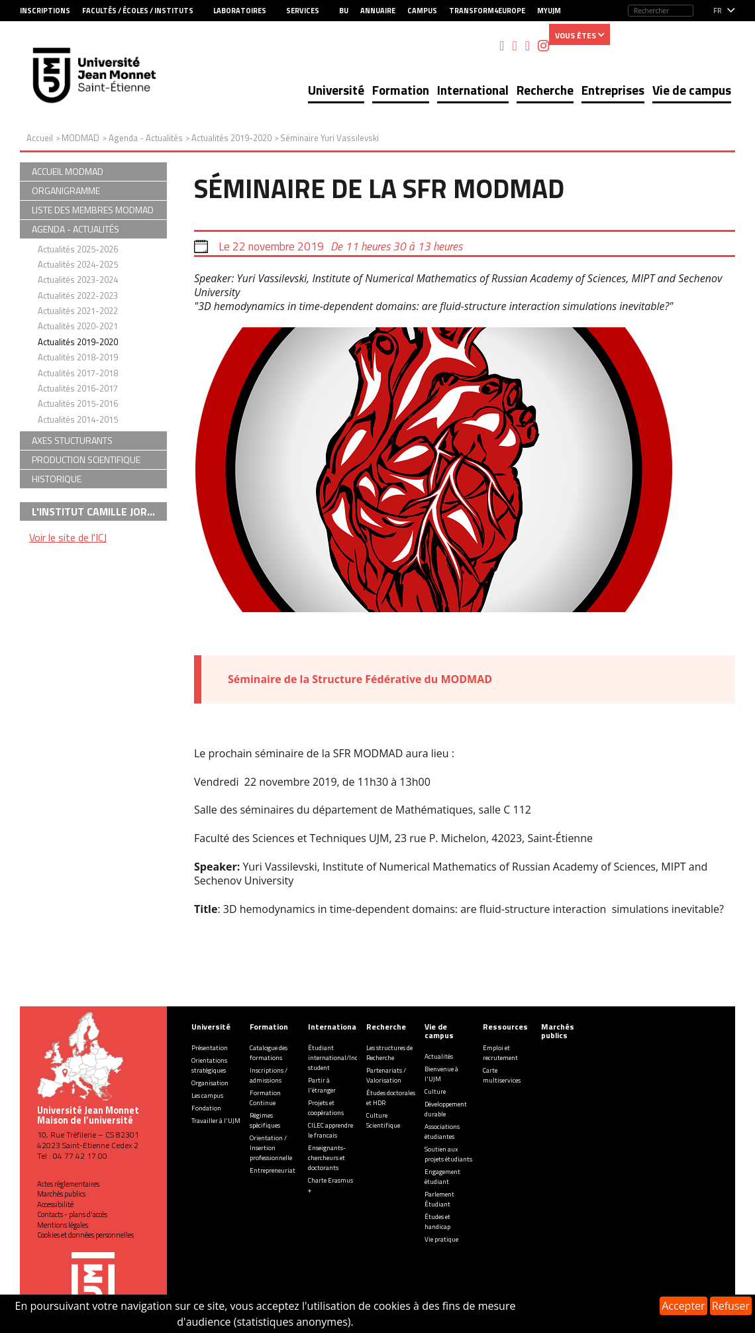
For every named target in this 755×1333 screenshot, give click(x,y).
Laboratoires (239, 10)
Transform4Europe (487, 10)
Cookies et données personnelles (85, 1235)
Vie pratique (441, 1239)
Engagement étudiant (442, 1177)
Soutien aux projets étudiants (448, 1154)
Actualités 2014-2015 (78, 419)
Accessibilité (55, 1204)
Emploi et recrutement (500, 1053)
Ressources (505, 1026)
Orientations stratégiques (209, 1065)
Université (336, 89)
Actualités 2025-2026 (78, 249)
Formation (400, 89)
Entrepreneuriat (272, 1170)
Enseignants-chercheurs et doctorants (327, 1158)
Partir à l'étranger (322, 1085)
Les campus (207, 1095)
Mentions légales (62, 1225)
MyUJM (549, 10)
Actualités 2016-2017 (78, 388)
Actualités (439, 1056)
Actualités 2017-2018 (78, 373)
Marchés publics (61, 1194)
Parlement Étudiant (439, 1199)
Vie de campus (691, 89)
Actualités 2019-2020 (78, 341)
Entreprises (612, 89)
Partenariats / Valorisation (386, 1075)
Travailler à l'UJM (215, 1121)
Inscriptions (45, 10)
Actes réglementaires (68, 1184)
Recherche (545, 89)
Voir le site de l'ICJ (68, 537)
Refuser (731, 1306)
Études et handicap (437, 1222)
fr (717, 10)
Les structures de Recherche (389, 1053)
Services (302, 10)
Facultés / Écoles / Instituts (137, 10)
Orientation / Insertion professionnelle (271, 1148)
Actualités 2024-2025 (78, 264)
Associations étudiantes (442, 1132)
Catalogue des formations (268, 1053)
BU (343, 10)
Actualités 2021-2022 (78, 310)
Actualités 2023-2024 (78, 279)
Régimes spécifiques (265, 1120)
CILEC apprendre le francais (330, 1130)
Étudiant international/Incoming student (342, 1058)
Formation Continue (265, 1098)
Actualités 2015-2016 (78, 403)
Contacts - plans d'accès (72, 1214)
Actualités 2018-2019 (78, 357)
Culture (435, 1091)
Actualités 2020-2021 (78, 326)
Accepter (683, 1306)
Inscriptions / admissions (268, 1075)
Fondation (206, 1108)
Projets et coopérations (326, 1108)
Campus (422, 10)
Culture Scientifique (383, 1120)
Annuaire (377, 10)
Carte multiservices (502, 1075)
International (473, 89)
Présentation (209, 1048)
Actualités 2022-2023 (78, 295)
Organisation (209, 1083)
